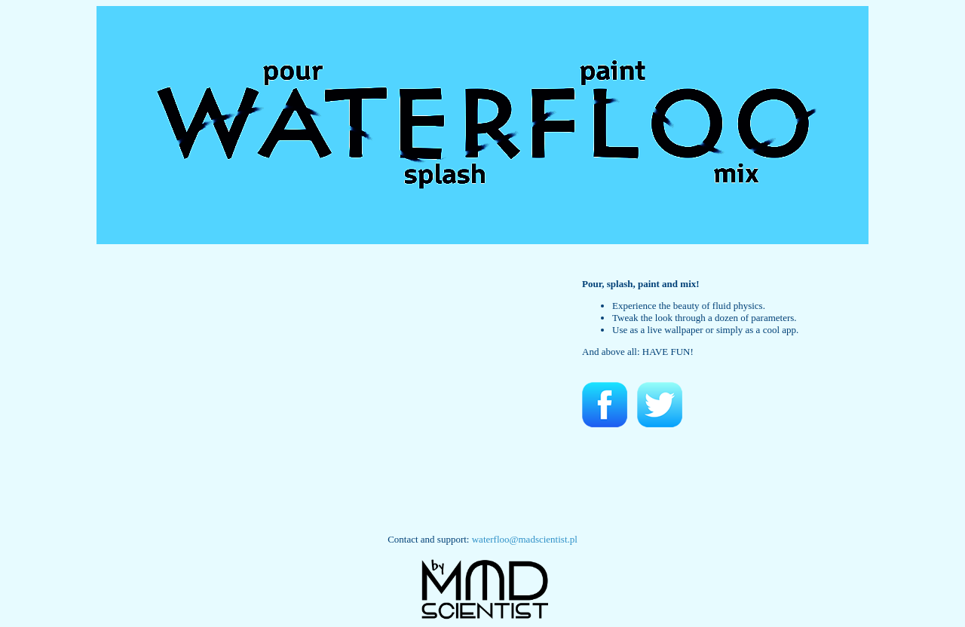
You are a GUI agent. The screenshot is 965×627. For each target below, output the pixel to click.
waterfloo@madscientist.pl (524, 539)
